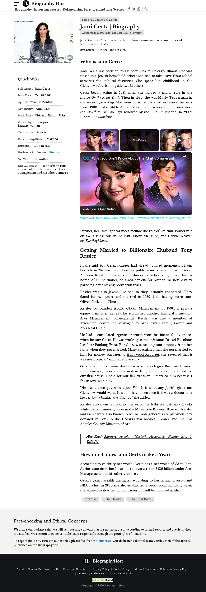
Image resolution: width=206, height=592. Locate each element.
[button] (144, 9)
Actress (90, 499)
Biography (23, 9)
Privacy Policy (101, 569)
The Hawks (113, 499)
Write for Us (51, 569)
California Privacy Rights (174, 569)
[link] (86, 158)
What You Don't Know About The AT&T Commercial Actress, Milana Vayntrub (135, 158)
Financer (55, 152)
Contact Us (103, 541)
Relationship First (77, 9)
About (20, 569)
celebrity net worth (117, 464)
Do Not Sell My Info (121, 573)
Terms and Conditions (76, 569)
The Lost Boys (140, 499)
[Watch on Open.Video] (99, 209)
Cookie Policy (121, 569)
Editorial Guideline (144, 569)
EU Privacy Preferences (91, 573)
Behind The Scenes (108, 9)
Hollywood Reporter (143, 354)
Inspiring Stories (47, 9)
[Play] (179, 140)
